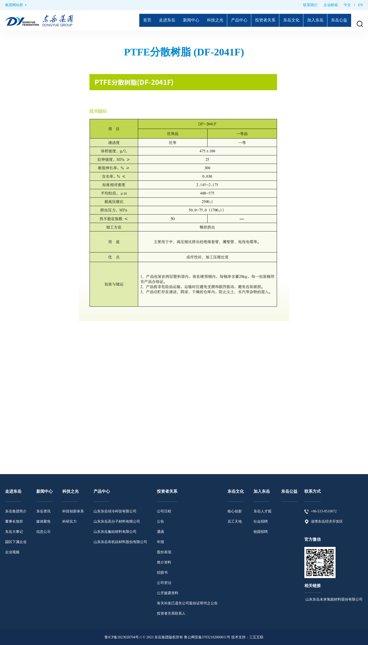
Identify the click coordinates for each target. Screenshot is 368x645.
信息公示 (43, 532)
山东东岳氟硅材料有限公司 (115, 532)
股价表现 (164, 552)
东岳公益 (338, 20)
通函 (160, 532)
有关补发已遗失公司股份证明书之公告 (187, 603)
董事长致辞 (14, 521)
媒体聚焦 (43, 521)
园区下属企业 (16, 542)
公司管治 (164, 583)
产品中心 (231, 20)
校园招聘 (261, 532)
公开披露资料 (167, 593)
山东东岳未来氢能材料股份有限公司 (333, 599)
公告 (160, 521)
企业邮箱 (331, 5)
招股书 (162, 572)
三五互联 (256, 637)
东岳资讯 (43, 511)
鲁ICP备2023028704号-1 (123, 637)
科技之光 (205, 20)
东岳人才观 (262, 511)
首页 (132, 20)
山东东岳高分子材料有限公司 (117, 521)
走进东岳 (153, 20)
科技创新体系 (73, 511)
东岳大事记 (14, 532)
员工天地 (234, 521)
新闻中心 (179, 20)
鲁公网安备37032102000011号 (207, 637)
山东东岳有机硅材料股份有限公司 (120, 542)
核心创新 (234, 511)
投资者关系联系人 (171, 613)
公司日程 (164, 511)
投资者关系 (258, 20)
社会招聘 (261, 521)
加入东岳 (312, 20)
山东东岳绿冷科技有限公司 (115, 511)
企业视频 (12, 552)
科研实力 (69, 521)
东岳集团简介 (16, 511)
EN (360, 5)
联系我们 (310, 5)
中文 (347, 5)
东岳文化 (287, 20)
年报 (160, 542)
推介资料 (164, 562)
